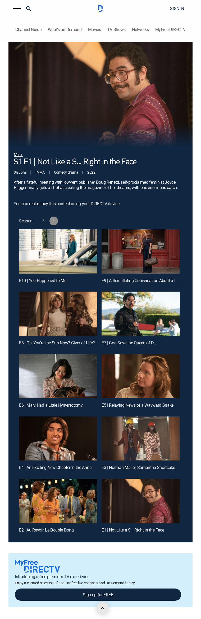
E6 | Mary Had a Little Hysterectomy (51, 405)
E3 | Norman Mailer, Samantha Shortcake (138, 467)
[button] (17, 8)
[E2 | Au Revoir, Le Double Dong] (58, 501)
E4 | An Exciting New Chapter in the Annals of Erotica (66, 467)
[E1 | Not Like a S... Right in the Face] (141, 501)
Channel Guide (28, 29)
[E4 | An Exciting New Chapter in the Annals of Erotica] (58, 438)
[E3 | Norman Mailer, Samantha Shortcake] (141, 438)
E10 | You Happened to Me (42, 280)
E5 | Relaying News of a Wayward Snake (137, 405)
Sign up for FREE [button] (98, 595)
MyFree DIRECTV (170, 29)
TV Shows (116, 29)
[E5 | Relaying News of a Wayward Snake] (141, 376)
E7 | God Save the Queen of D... (129, 343)
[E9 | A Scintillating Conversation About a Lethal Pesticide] (141, 251)
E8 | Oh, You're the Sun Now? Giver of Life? (57, 343)
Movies (94, 29)
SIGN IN (177, 8)
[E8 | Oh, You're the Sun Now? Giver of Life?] (58, 314)
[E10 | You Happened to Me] (58, 251)
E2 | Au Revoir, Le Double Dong (46, 530)
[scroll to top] (102, 608)
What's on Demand (65, 29)
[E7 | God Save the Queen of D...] (141, 314)
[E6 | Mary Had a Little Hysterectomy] (58, 376)
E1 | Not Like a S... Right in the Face (133, 530)
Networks (140, 29)
